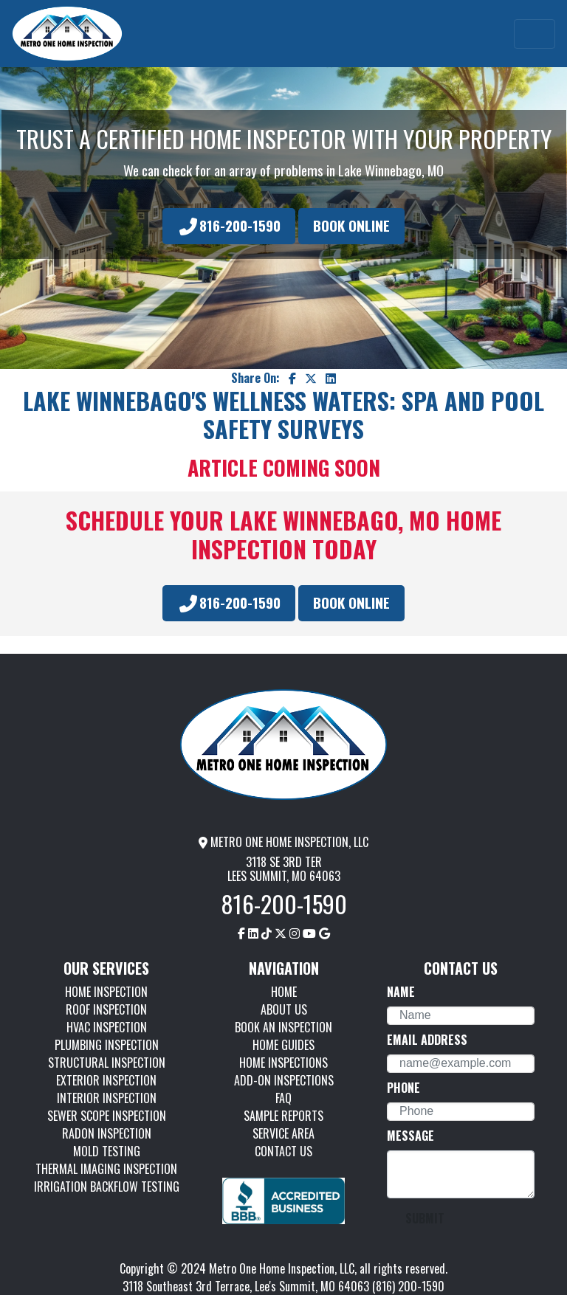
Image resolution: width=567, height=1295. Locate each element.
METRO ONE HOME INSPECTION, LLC (283, 842)
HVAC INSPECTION (106, 1027)
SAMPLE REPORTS (283, 1116)
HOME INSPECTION (106, 992)
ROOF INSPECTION (106, 1009)
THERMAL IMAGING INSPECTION (106, 1169)
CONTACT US (283, 1151)
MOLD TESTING (106, 1151)
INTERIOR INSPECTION (107, 1098)
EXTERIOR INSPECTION (106, 1080)
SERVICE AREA (283, 1133)
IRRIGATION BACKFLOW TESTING (106, 1186)
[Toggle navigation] (534, 34)
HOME (284, 992)
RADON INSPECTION (106, 1133)
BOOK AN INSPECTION (283, 1027)
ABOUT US (284, 1009)
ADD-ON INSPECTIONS (284, 1080)
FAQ (283, 1098)
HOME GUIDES (283, 1045)
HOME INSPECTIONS (283, 1062)
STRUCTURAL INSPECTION (106, 1062)
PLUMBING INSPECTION (107, 1045)
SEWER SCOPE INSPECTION (106, 1116)
